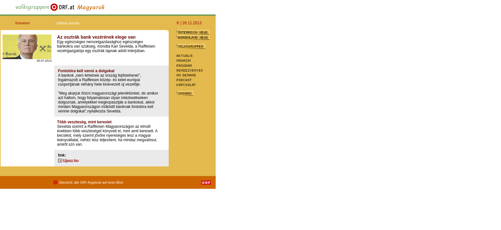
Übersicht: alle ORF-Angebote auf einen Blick (91, 182)
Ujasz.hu (71, 160)
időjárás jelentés (68, 23)
